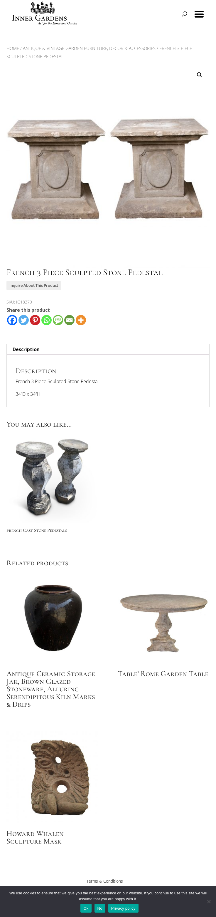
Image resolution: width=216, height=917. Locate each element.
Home (12, 48)
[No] (209, 901)
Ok (85, 908)
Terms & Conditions (105, 881)
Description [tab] (26, 349)
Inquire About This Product (33, 285)
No (99, 908)
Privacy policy (123, 908)
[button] (199, 75)
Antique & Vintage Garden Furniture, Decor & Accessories (89, 48)
